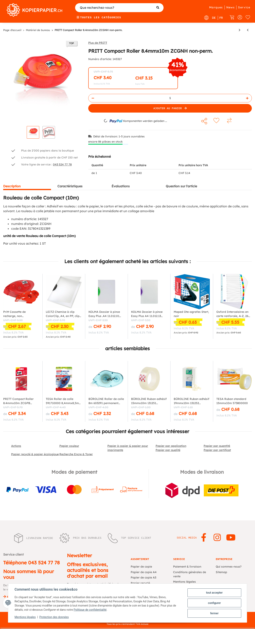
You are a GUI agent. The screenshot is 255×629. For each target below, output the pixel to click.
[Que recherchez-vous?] (119, 7)
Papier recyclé (140, 583)
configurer (214, 603)
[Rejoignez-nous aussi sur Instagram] (217, 537)
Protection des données (54, 617)
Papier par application (171, 446)
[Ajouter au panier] (170, 108)
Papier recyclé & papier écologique (35, 454)
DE (214, 17)
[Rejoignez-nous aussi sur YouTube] (231, 537)
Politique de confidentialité (90, 609)
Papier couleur (69, 446)
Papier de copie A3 (143, 577)
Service (244, 7)
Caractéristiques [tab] (69, 186)
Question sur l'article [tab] (181, 186)
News (230, 7)
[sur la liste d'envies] (216, 120)
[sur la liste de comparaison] (229, 120)
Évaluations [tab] (121, 186)
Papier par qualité (168, 450)
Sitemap (221, 572)
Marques (216, 7)
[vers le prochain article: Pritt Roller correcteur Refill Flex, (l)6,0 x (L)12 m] (239, 30)
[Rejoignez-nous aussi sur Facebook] (203, 537)
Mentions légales (25, 617)
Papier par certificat (217, 450)
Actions (16, 446)
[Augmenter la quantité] (247, 98)
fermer (214, 613)
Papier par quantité (217, 446)
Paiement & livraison (187, 566)
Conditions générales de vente (189, 574)
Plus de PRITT (97, 43)
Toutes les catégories (99, 17)
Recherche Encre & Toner (76, 454)
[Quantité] (170, 98)
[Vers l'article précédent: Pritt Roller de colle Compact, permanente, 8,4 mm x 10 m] (248, 30)
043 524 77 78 (62, 164)
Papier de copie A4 (144, 572)
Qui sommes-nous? (228, 566)
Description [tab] (12, 186)
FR (221, 17)
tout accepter (214, 592)
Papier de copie (141, 566)
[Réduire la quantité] (92, 98)
